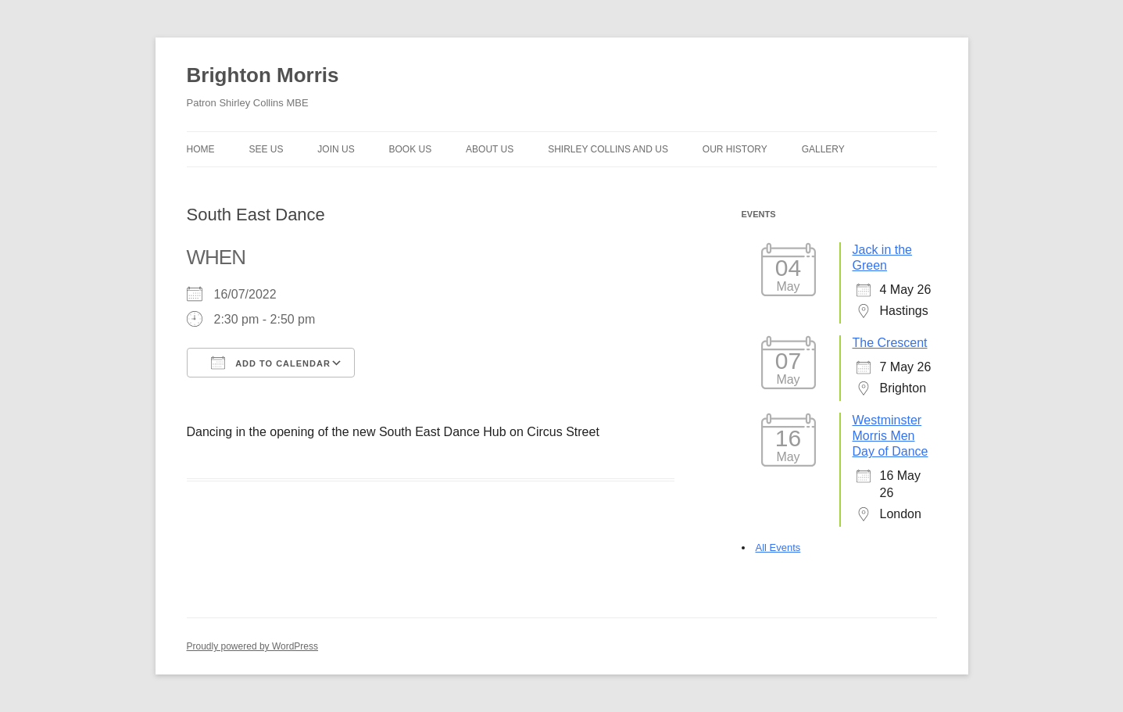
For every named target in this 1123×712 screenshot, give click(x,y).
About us (489, 149)
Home (201, 149)
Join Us (335, 149)
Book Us (410, 149)
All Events (778, 547)
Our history (735, 149)
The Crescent (890, 342)
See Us (266, 149)
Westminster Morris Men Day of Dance (890, 435)
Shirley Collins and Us (608, 149)
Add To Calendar (271, 363)
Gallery (823, 149)
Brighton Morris (263, 75)
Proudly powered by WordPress (253, 646)
